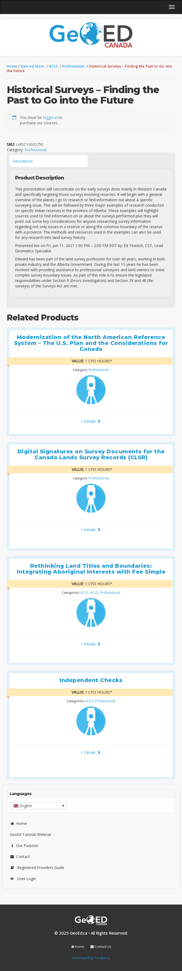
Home (12, 66)
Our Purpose (24, 845)
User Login (23, 878)
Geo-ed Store (33, 66)
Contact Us (100, 946)
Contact (20, 856)
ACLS (54, 66)
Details (91, 421)
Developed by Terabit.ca (91, 958)
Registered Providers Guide (37, 867)
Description (23, 161)
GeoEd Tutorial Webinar (30, 834)
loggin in (50, 117)
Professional (74, 66)
